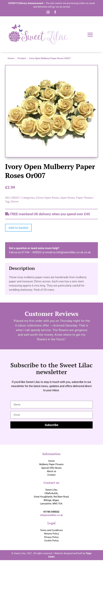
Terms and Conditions (51, 530)
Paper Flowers (84, 197)
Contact (51, 474)
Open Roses (67, 197)
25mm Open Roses (47, 197)
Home (51, 461)
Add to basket (18, 228)
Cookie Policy (51, 540)
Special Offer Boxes (51, 468)
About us (51, 471)
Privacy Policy (51, 537)
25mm (15, 201)
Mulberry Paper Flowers (51, 464)
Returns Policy (51, 533)
